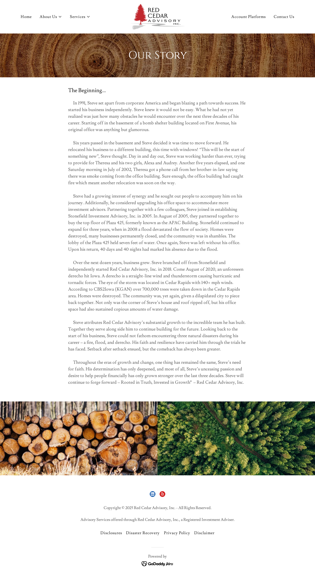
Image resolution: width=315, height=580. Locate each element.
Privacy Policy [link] (177, 532)
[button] (51, 17)
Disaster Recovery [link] (143, 532)
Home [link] (26, 16)
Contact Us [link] (284, 16)
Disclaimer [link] (204, 532)
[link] (157, 15)
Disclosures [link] (111, 532)
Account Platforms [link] (248, 16)
